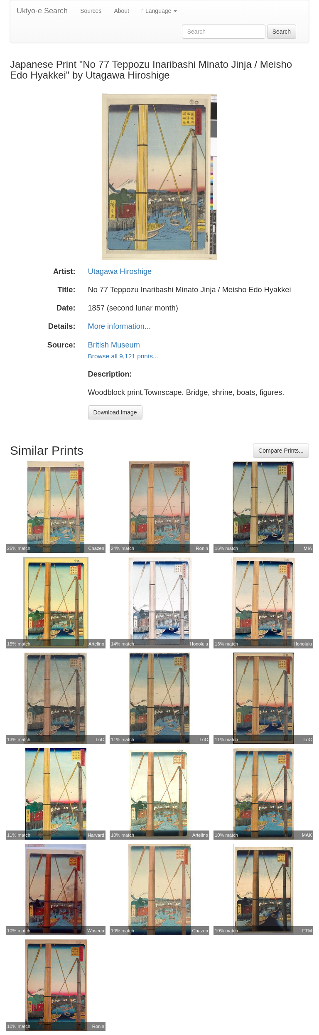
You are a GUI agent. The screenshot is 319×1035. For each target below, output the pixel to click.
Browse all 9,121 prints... (123, 356)
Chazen (96, 548)
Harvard (96, 835)
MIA (308, 548)
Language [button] (159, 11)
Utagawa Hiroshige (120, 271)
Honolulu (199, 643)
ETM (307, 930)
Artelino (96, 643)
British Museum (114, 345)
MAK (307, 835)
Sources (90, 10)
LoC (100, 739)
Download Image (115, 412)
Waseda (95, 930)
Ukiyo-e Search (42, 11)
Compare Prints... (281, 450)
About (121, 10)
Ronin (202, 548)
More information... (119, 326)
